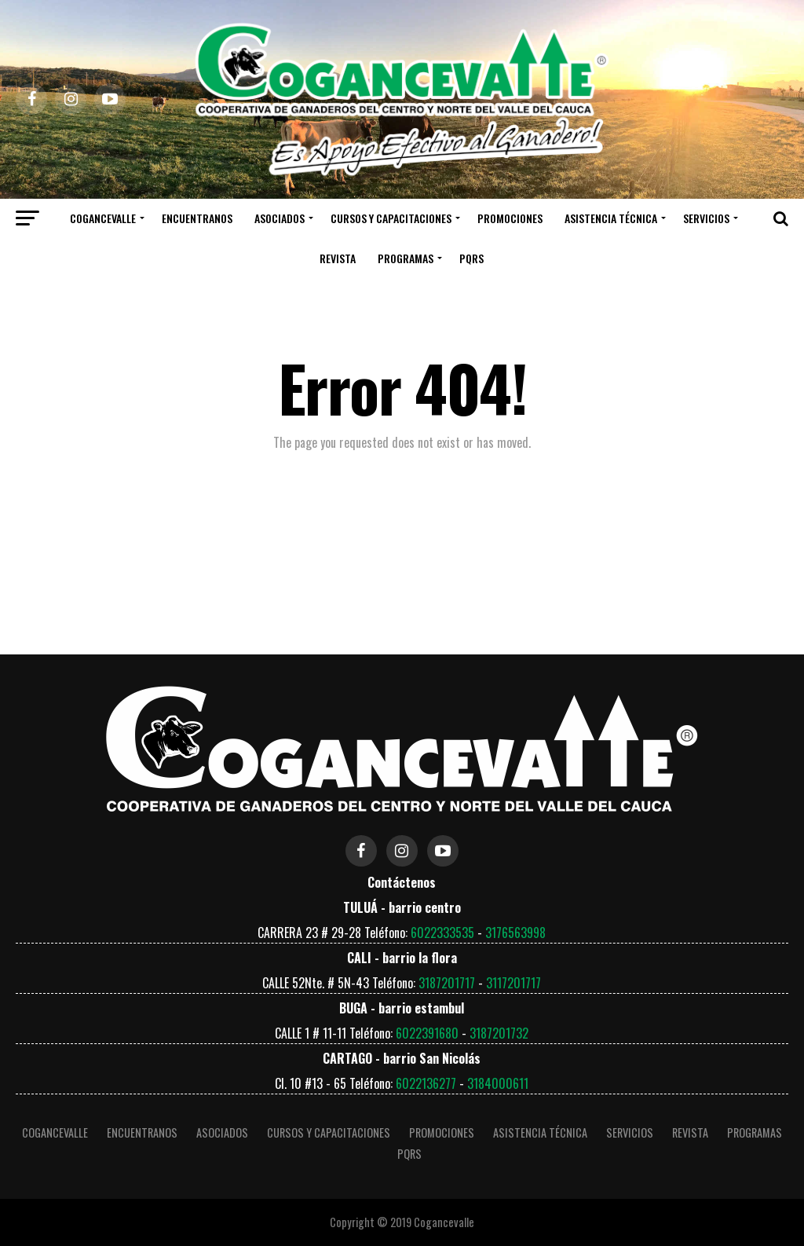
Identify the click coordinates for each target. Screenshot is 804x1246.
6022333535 (442, 932)
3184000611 (497, 1083)
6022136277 (426, 1083)
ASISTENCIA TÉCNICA (611, 218)
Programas (405, 258)
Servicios (706, 218)
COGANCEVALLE (103, 218)
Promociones (510, 218)
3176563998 (515, 932)
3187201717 (446, 982)
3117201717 (513, 982)
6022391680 (427, 1033)
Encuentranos (197, 218)
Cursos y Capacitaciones (391, 218)
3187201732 (499, 1033)
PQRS (471, 258)
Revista (338, 258)
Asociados (279, 218)
